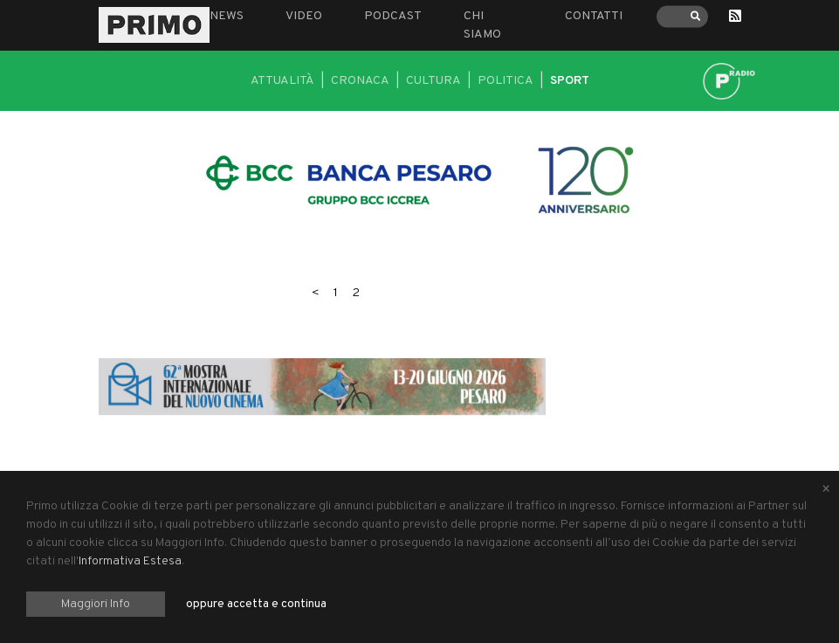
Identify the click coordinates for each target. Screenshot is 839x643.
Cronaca (360, 80)
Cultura (433, 80)
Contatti (593, 16)
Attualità (282, 80)
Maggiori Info (95, 604)
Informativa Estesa (130, 561)
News (227, 16)
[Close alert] (826, 490)
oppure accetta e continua (256, 604)
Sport (569, 80)
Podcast (393, 16)
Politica (505, 80)
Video (303, 16)
